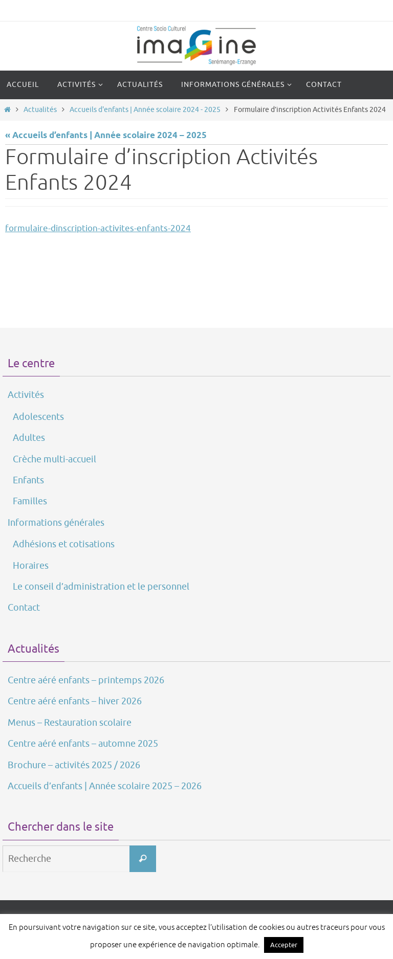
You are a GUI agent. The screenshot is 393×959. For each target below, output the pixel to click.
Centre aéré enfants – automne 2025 (83, 743)
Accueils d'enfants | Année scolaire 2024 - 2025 (145, 109)
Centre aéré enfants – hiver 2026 (75, 701)
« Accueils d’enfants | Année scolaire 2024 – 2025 (106, 136)
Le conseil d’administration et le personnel (101, 586)
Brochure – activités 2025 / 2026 (74, 765)
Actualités (40, 109)
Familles (30, 501)
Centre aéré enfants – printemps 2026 (86, 680)
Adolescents (38, 416)
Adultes (29, 437)
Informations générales (56, 522)
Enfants (28, 480)
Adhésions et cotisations (64, 544)
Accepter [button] (283, 945)
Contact (24, 607)
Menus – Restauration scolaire (70, 722)
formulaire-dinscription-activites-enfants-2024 (98, 228)
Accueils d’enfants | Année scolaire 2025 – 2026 (105, 786)
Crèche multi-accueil (54, 459)
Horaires (31, 565)
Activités (26, 394)
